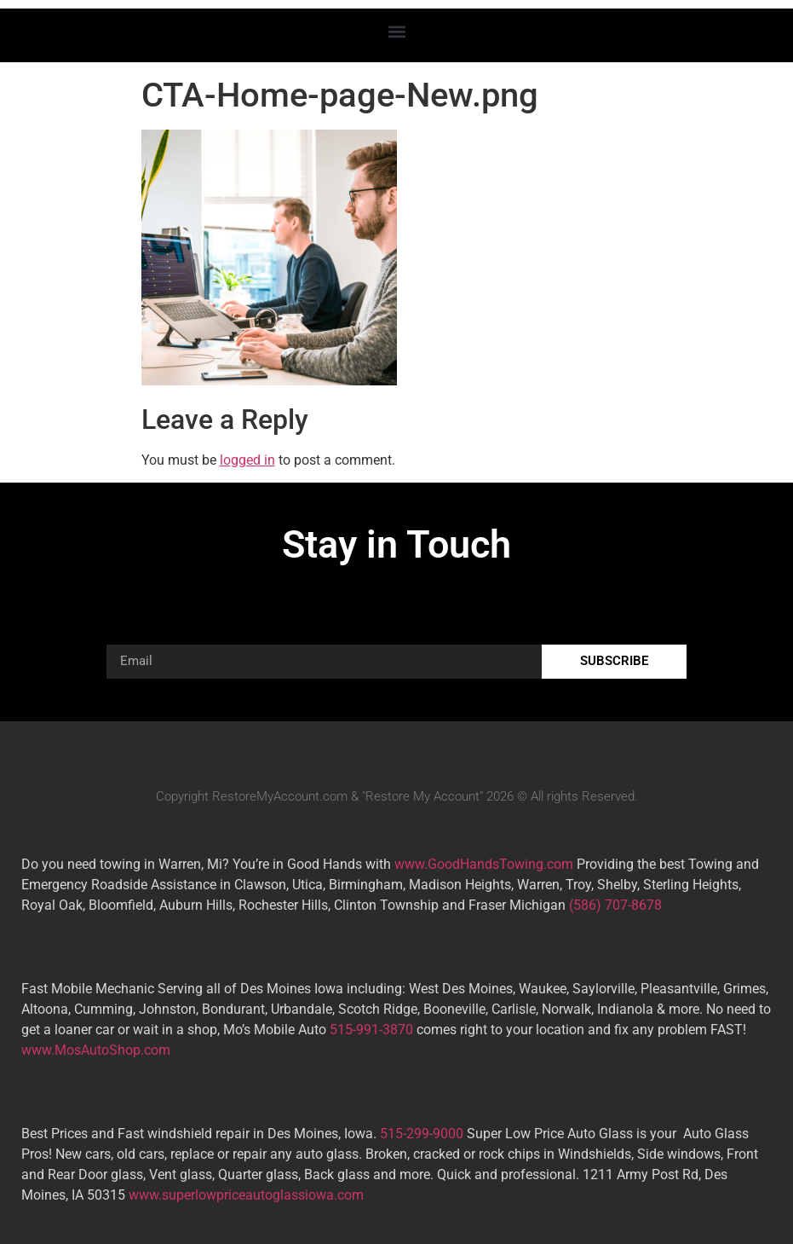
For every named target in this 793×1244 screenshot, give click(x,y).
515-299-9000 (421, 1133)
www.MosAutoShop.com (95, 1050)
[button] (396, 31)
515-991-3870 (371, 1029)
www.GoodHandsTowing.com (483, 864)
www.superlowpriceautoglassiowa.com (246, 1195)
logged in (247, 460)
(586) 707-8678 (615, 905)
